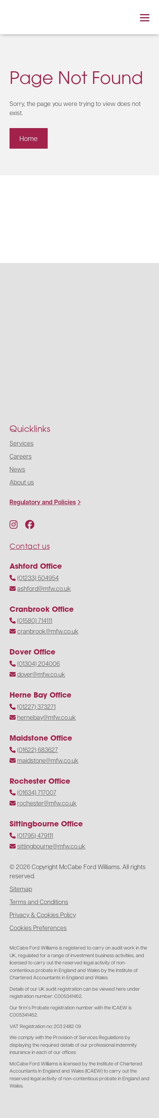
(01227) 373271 (36, 707)
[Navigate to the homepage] (29, 17)
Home (28, 138)
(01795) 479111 (35, 835)
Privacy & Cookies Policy (43, 915)
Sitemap (21, 889)
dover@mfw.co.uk (41, 674)
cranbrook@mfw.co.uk (48, 631)
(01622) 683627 (37, 750)
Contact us (30, 546)
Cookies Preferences (38, 928)
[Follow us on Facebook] (29, 524)
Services (22, 443)
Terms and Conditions (39, 902)
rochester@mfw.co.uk (47, 803)
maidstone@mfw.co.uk (48, 760)
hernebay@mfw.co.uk (46, 717)
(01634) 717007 (36, 792)
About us (22, 482)
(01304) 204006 (38, 663)
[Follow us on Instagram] (14, 524)
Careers (21, 456)
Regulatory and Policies (43, 502)
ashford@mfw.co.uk (44, 588)
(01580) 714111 (34, 620)
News (17, 469)
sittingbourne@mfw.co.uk (51, 846)
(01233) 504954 (38, 578)
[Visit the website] (34, 219)
